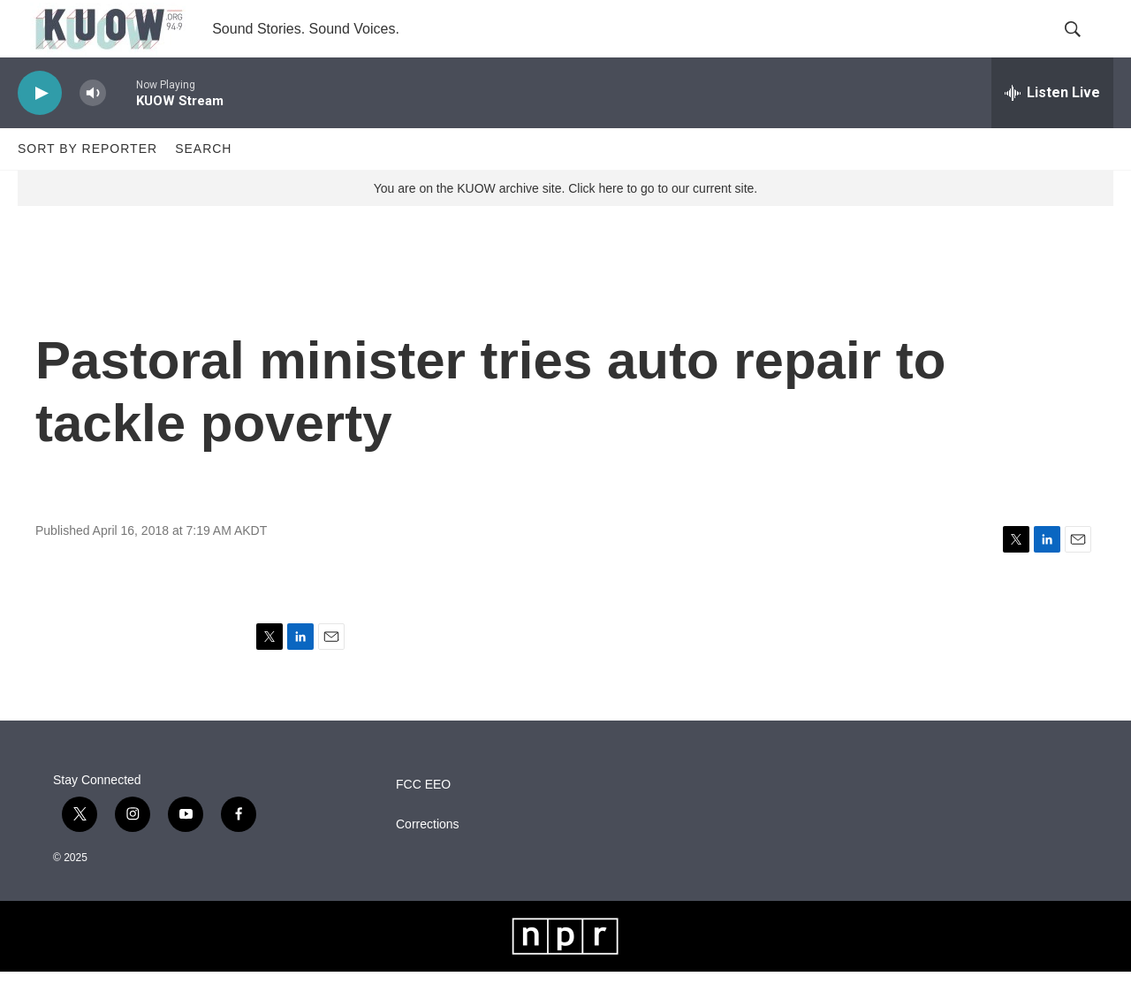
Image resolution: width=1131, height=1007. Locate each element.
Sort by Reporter (87, 184)
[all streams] (1052, 128)
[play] (40, 128)
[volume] (93, 129)
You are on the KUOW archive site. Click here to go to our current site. (565, 224)
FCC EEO (423, 820)
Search (203, 184)
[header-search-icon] (1085, 47)
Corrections (427, 859)
